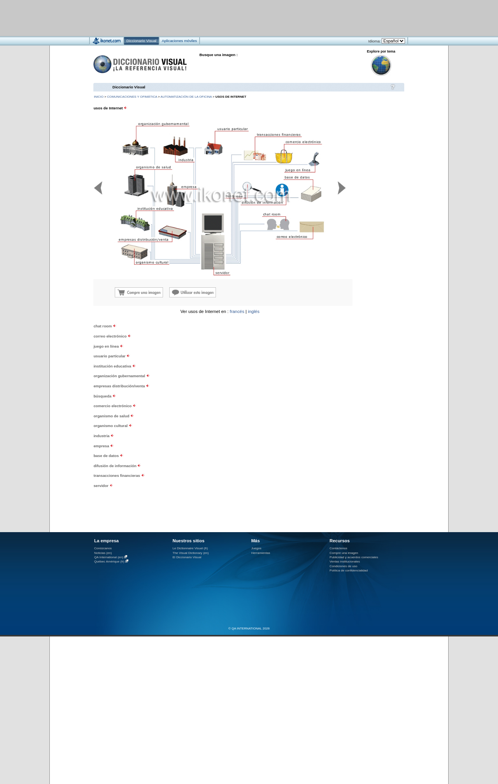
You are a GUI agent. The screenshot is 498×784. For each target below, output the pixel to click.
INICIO (98, 96)
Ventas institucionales (345, 561)
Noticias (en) (103, 553)
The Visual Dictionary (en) (190, 553)
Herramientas (260, 553)
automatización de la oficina (186, 96)
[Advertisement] (226, 18)
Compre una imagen (344, 553)
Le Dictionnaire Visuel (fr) (190, 548)
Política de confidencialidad (349, 570)
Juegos (256, 548)
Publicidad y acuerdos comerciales (354, 557)
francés (237, 311)
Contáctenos (338, 548)
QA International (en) (108, 557)
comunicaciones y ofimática (132, 96)
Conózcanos (103, 548)
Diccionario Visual (128, 87)
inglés (254, 311)
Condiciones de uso (343, 566)
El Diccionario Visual (186, 557)
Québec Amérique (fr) (109, 561)
